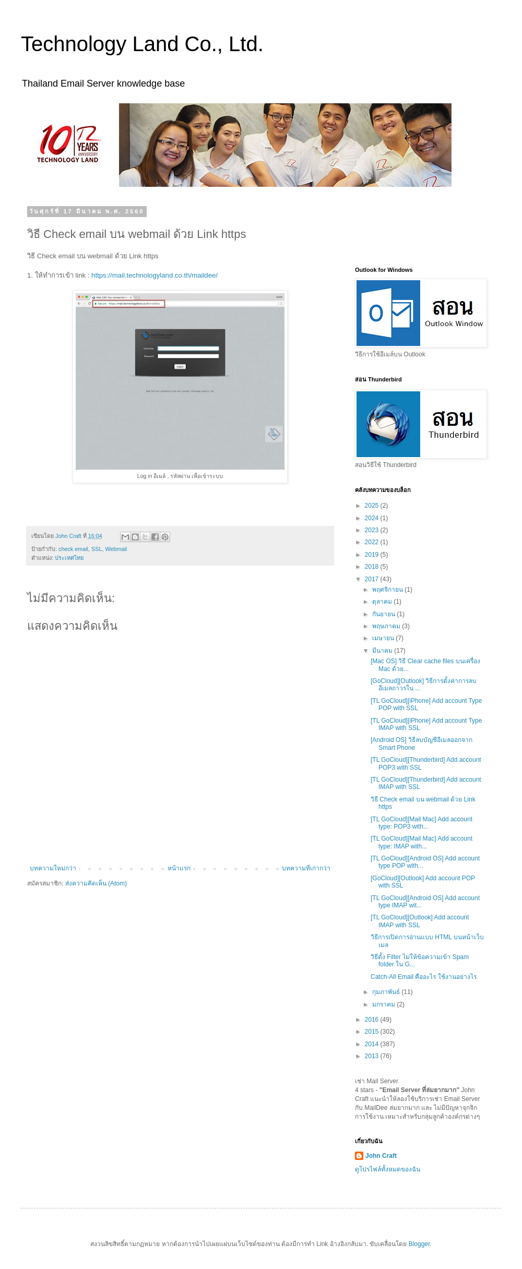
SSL (96, 549)
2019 (373, 554)
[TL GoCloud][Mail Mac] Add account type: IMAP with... (421, 842)
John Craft (381, 1155)
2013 (373, 1056)
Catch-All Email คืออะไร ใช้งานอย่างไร (424, 976)
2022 (373, 542)
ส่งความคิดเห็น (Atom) (96, 883)
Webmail (116, 549)
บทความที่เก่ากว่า (306, 868)
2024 (373, 518)
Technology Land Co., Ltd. (142, 43)
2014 (373, 1044)
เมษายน (384, 638)
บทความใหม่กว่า (53, 868)
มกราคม (384, 1004)
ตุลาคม (383, 601)
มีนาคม (383, 650)
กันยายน (384, 614)
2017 (373, 579)
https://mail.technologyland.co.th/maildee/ (154, 275)
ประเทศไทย (69, 558)
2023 (373, 530)
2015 (373, 1031)
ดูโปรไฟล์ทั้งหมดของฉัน (387, 1169)
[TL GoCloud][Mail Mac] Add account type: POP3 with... (421, 823)
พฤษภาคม (387, 626)
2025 (373, 505)
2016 (373, 1019)
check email (73, 549)
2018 (373, 566)
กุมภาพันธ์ (386, 992)
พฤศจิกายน (388, 589)
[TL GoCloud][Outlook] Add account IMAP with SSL (420, 921)
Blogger (419, 1244)
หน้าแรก (179, 868)
